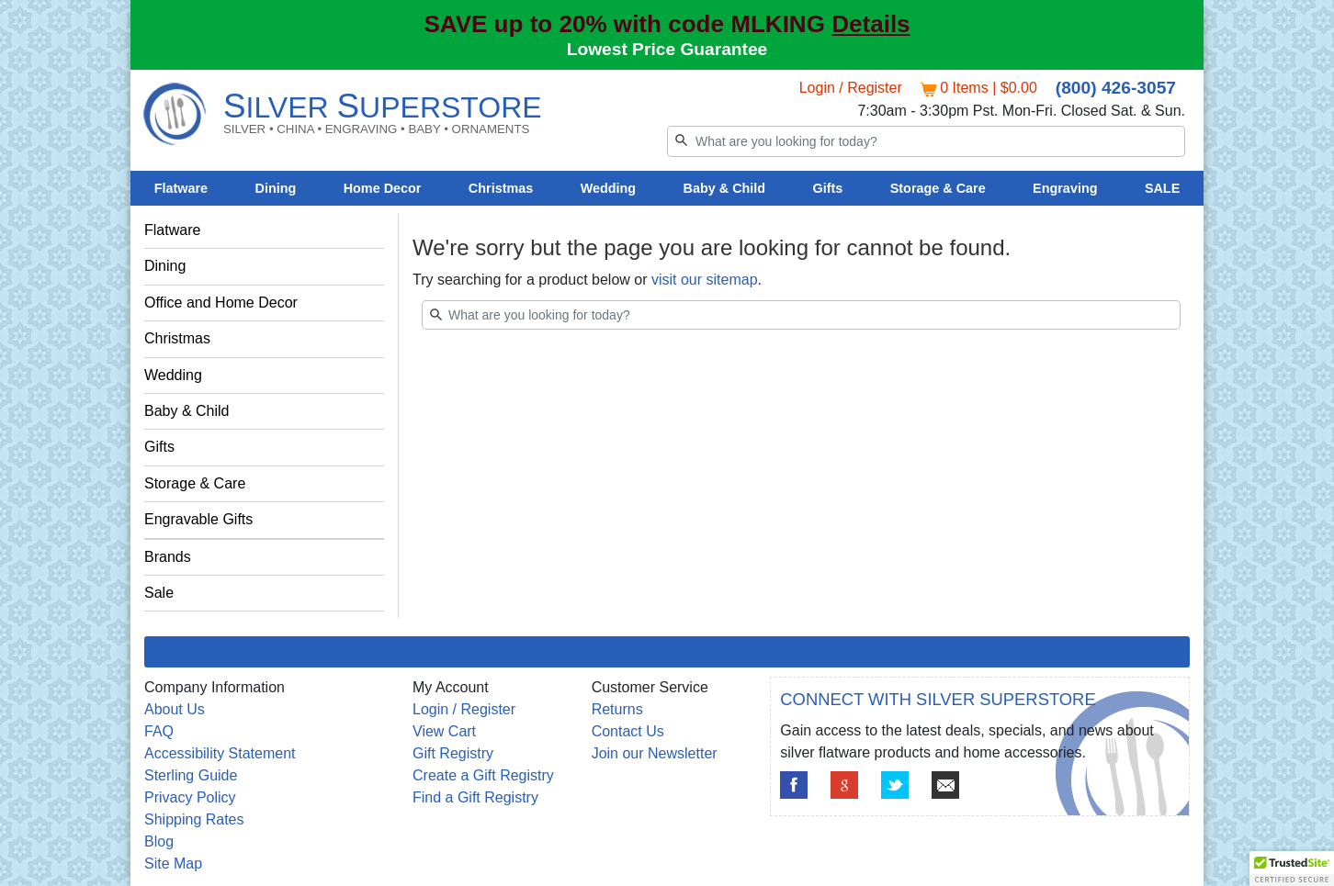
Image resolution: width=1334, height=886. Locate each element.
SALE (1162, 188)
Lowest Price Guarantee (667, 49)
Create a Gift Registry (483, 775)
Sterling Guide (190, 775)
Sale (159, 592)
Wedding (609, 188)
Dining (276, 188)
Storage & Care (938, 188)
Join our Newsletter (655, 753)
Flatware (181, 188)
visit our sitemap (704, 279)
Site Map (173, 863)
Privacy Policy (190, 797)
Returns (617, 709)
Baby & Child (725, 188)
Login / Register (850, 87)
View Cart (444, 731)
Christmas (501, 188)
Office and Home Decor (221, 302)
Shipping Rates (194, 819)
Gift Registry (453, 753)
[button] (1291, 868)
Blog (159, 841)
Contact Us (628, 731)
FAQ (159, 731)
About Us (174, 709)
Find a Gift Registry (475, 797)
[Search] (926, 141)
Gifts (828, 188)
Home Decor (383, 188)
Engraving (1065, 188)
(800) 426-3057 (1116, 87)
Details (870, 24)
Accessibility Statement (220, 753)
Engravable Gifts (198, 519)
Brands (167, 557)
